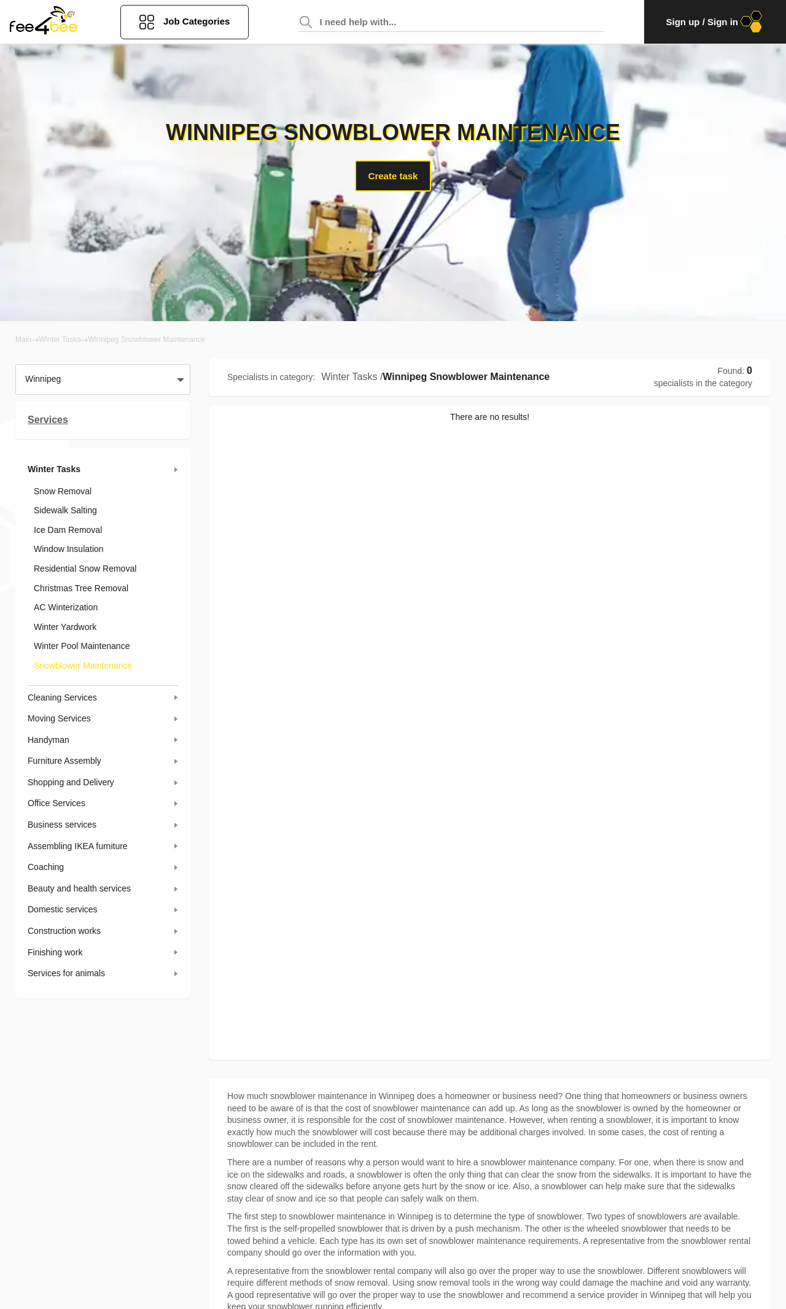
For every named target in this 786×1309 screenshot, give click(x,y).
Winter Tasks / (352, 376)
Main (23, 339)
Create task (393, 176)
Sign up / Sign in (715, 22)
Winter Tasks (59, 339)
